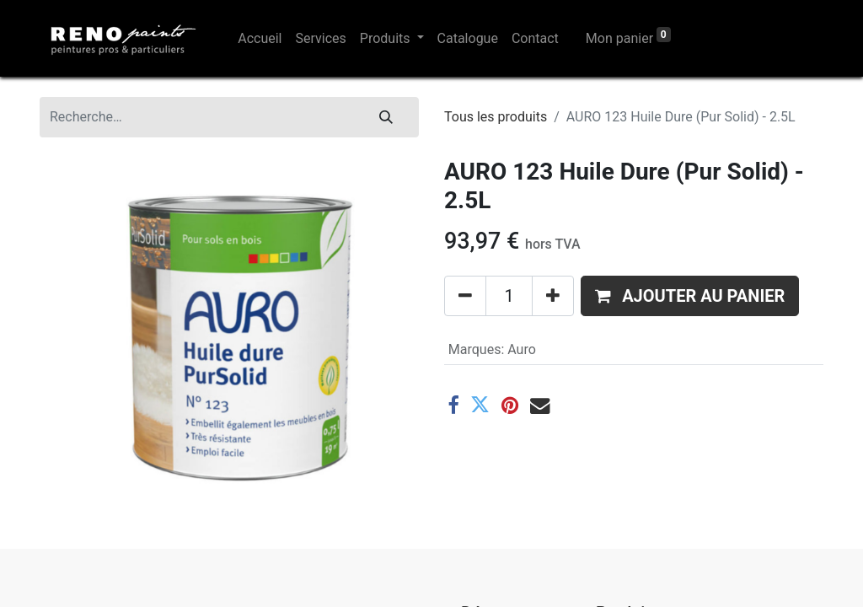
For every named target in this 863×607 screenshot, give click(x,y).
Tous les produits (495, 117)
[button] (690, 296)
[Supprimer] (465, 296)
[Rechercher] (386, 117)
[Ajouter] (553, 296)
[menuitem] (259, 39)
